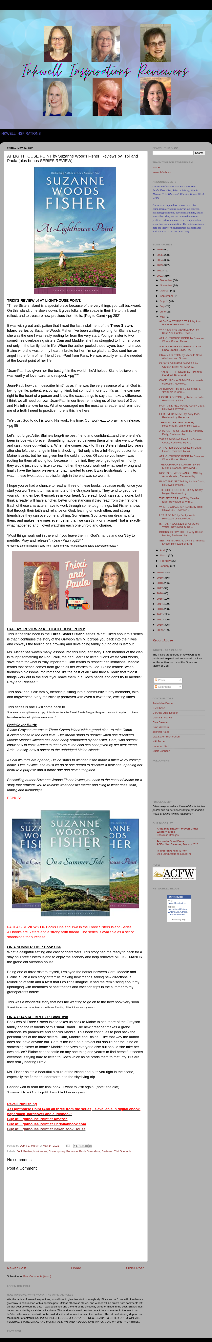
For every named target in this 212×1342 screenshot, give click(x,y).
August (164, 301)
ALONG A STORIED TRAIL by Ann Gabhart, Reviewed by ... (180, 323)
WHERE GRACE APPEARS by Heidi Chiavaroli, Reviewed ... (181, 508)
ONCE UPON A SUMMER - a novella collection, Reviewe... (181, 382)
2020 (160, 572)
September (167, 295)
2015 (160, 598)
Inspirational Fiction (177, 909)
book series (40, 1151)
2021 (160, 275)
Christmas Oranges (168, 834)
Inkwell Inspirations (177, 903)
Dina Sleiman (160, 722)
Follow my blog (178, 920)
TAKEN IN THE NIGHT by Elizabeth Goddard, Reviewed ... (180, 373)
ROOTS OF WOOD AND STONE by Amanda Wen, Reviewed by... (180, 475)
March (164, 555)
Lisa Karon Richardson (166, 736)
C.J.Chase (159, 708)
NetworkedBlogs (175, 897)
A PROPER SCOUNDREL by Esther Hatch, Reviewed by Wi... (180, 449)
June (163, 311)
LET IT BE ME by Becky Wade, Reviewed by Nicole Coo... (177, 517)
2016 (160, 593)
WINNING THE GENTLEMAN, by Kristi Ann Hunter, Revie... (179, 331)
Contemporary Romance (63, 1151)
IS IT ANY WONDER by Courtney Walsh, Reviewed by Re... (179, 525)
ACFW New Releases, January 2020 (177, 844)
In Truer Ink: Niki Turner (172, 850)
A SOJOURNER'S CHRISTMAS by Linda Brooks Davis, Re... (180, 348)
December (166, 280)
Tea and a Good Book (170, 841)
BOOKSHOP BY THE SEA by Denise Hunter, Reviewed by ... (181, 534)
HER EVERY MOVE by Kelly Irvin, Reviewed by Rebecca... (179, 415)
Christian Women (176, 914)
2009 (160, 630)
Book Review (24, 1151)
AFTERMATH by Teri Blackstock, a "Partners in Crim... (180, 390)
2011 (160, 619)
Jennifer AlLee (161, 731)
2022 (160, 270)
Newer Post (16, 1268)
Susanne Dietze (162, 746)
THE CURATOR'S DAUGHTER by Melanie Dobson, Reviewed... (179, 466)
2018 (160, 583)
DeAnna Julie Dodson (166, 712)
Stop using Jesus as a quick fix (174, 853)
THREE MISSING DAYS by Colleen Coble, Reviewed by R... (180, 441)
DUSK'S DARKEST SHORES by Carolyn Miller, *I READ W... (178, 365)
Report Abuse (163, 640)
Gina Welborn (161, 727)
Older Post (135, 1268)
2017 (160, 588)
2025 (160, 254)
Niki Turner (159, 741)
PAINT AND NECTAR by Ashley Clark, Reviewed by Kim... (182, 483)
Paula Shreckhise (89, 1151)
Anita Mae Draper (163, 703)
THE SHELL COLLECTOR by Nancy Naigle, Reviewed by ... (181, 491)
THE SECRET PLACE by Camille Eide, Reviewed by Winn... (179, 500)
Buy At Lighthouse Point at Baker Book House (46, 1129)
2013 (160, 609)
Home (76, 1268)
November (166, 285)
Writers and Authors (177, 912)
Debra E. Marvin (162, 717)
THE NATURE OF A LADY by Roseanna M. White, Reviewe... (179, 424)
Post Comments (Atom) (37, 1276)
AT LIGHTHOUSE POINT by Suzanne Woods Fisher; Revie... (181, 458)
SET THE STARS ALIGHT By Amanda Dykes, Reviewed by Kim (182, 542)
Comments (163, 686)
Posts (160, 680)
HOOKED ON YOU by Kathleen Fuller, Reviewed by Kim (182, 399)
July (162, 306)
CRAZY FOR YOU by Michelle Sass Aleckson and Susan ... (180, 357)
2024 (160, 260)
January (165, 565)
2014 (160, 603)
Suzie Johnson (161, 750)
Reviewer (107, 1151)
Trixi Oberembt (123, 1151)
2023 (160, 265)
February (165, 560)
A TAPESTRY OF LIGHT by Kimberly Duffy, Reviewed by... (181, 432)
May (163, 316)
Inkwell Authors (162, 172)
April (163, 550)
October (165, 290)
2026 (160, 249)
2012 (160, 614)
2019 (160, 577)
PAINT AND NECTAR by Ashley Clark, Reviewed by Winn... (182, 407)
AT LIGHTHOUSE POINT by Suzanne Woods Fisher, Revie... (181, 340)
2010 (160, 624)
